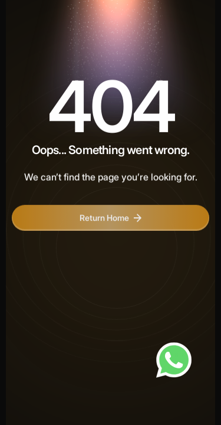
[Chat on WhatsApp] (174, 360)
